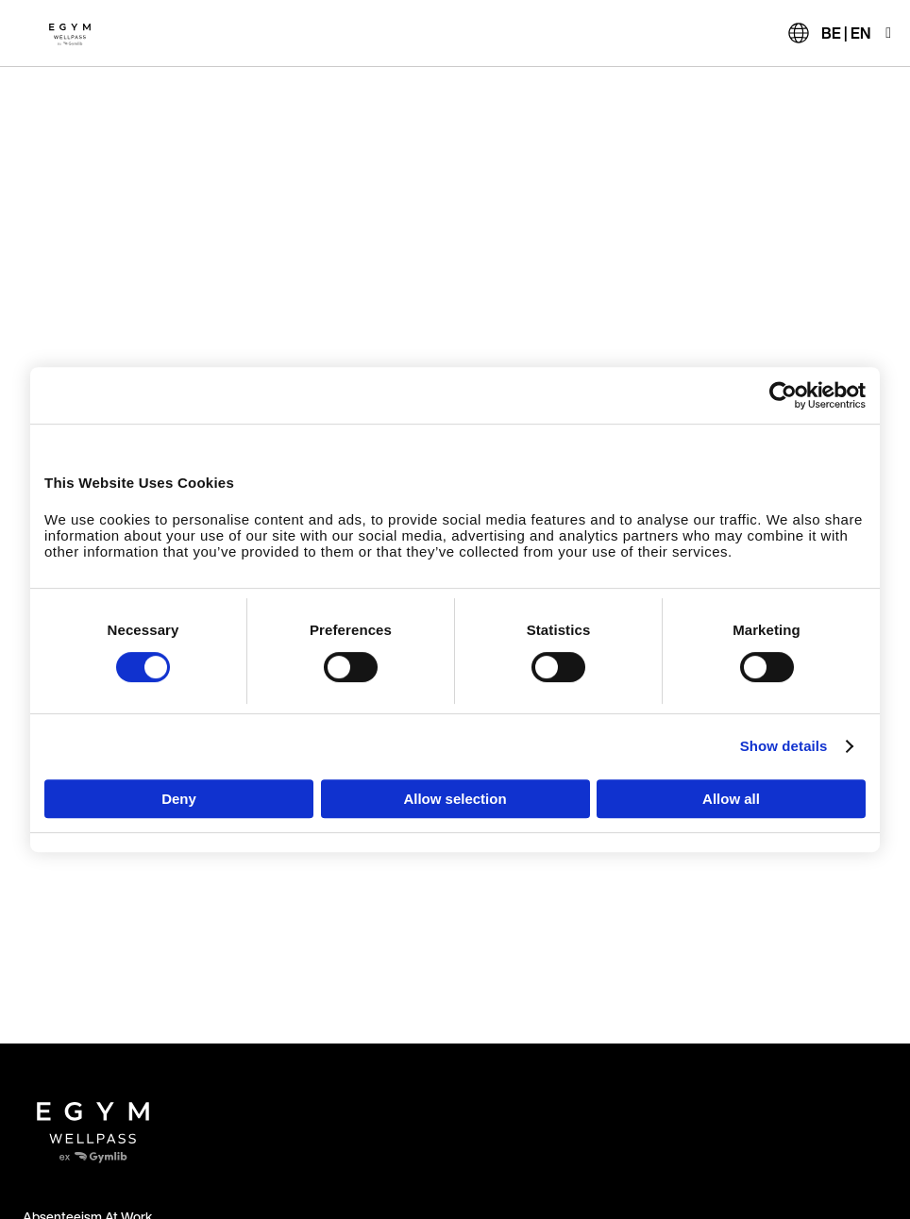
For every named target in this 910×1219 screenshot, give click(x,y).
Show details (784, 746)
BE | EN (845, 33)
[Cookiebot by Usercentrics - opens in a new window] (783, 395)
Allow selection (454, 799)
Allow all (731, 799)
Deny (178, 799)
